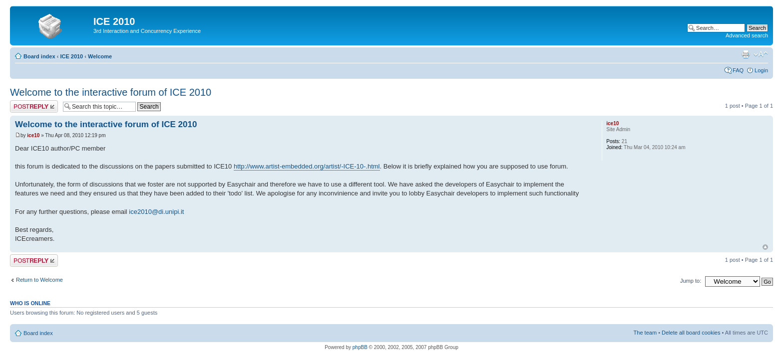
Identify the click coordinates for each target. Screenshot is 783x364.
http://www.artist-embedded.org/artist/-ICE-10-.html (307, 166)
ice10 (33, 135)
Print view (745, 54)
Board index (39, 56)
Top (765, 247)
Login (761, 70)
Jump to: (690, 281)
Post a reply (34, 106)
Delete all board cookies (691, 333)
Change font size (761, 54)
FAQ (738, 70)
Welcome (100, 56)
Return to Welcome (39, 280)
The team (645, 333)
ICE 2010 (71, 56)
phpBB (360, 347)
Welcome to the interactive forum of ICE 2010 (110, 92)
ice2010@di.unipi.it (156, 211)
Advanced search (747, 35)
